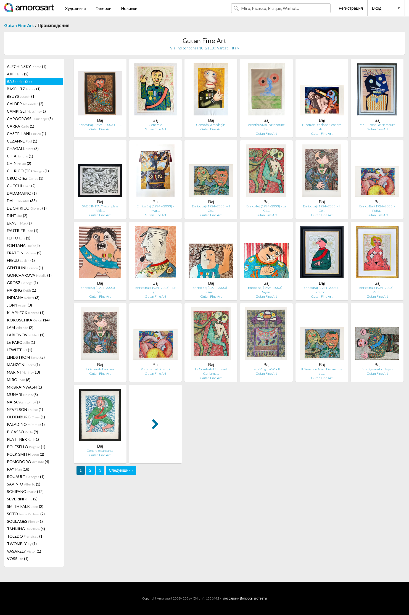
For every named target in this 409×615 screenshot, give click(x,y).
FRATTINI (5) (24, 252)
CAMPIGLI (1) (26, 111)
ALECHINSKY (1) (26, 66)
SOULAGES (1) (25, 521)
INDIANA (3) (23, 297)
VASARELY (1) (24, 551)
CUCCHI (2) (21, 185)
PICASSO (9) (22, 431)
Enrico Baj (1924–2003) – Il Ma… (100, 290)
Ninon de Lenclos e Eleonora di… (321, 127)
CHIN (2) (19, 163)
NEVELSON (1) (25, 409)
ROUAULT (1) (25, 476)
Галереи (104, 8)
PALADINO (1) (26, 424)
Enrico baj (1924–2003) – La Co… (266, 208)
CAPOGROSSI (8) (30, 118)
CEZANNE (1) (22, 141)
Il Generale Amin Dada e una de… (321, 371)
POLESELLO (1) (26, 446)
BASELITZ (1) (24, 88)
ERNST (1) (19, 223)
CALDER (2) (25, 103)
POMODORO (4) (28, 461)
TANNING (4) (26, 528)
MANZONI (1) (23, 364)
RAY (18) (18, 469)
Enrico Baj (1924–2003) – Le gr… (155, 290)
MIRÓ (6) (18, 379)
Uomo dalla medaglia (211, 125)
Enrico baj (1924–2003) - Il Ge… (322, 208)
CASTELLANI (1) (26, 133)
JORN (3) (19, 305)
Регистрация (351, 8)
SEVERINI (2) (22, 499)
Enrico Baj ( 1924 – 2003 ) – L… (100, 125)
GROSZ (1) (22, 282)
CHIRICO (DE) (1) (28, 170)
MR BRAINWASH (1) (24, 387)
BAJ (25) (19, 81)
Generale (155, 125)
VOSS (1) (17, 558)
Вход (376, 8)
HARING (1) (21, 290)
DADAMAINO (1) (22, 193)
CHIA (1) (20, 156)
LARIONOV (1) (25, 334)
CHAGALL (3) (23, 148)
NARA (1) (23, 402)
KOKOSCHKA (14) (28, 320)
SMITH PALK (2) (25, 506)
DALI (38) (22, 200)
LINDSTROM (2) (26, 357)
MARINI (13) (23, 372)
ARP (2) (17, 74)
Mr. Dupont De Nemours (377, 125)
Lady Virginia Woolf (266, 369)
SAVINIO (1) (23, 484)
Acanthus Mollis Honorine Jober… (266, 127)
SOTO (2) (26, 513)
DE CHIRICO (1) (27, 208)
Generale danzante (100, 450)
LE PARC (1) (21, 342)
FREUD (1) (21, 260)
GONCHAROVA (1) (29, 275)
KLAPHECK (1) (25, 312)
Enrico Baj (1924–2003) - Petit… (377, 290)
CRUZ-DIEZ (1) (25, 178)
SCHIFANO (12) (25, 491)
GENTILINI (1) (25, 267)
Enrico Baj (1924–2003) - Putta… (377, 208)
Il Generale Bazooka (100, 369)
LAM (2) (20, 327)
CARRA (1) (20, 126)
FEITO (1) (18, 238)
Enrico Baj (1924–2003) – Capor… (322, 290)
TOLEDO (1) (25, 536)
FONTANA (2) (23, 245)
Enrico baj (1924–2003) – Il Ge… (211, 208)
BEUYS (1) (21, 96)
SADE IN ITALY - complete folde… (100, 208)
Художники (75, 8)
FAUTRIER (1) (22, 230)
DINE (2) (17, 215)
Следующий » (121, 470)
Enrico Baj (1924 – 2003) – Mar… (155, 208)
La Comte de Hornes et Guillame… (211, 371)
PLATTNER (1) (23, 439)
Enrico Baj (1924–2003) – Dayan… (266, 290)
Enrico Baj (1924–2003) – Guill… (211, 290)
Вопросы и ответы (253, 598)
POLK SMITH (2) (25, 454)
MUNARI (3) (22, 394)
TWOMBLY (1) (22, 543)
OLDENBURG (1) (26, 417)
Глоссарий (229, 598)
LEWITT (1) (19, 349)
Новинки (129, 8)
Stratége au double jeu (377, 369)
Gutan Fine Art (19, 25)
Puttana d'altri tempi (155, 369)
